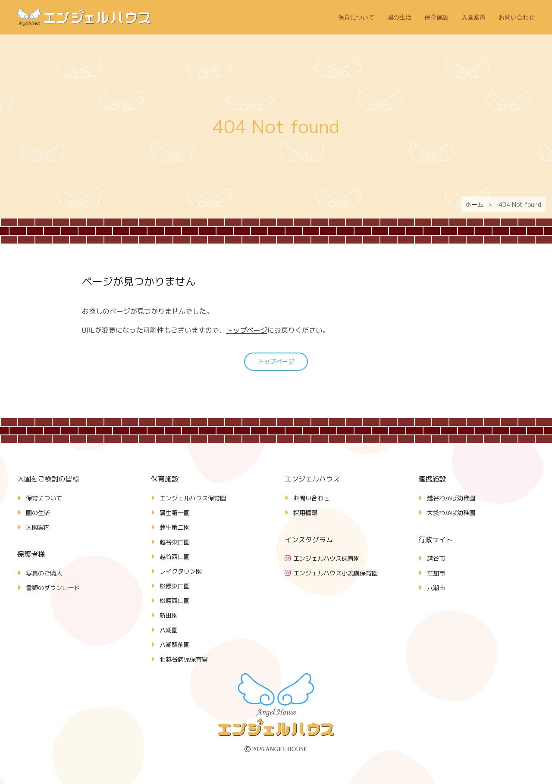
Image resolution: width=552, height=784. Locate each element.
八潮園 (169, 630)
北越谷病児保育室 (184, 659)
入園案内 (473, 17)
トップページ (246, 330)
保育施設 (436, 17)
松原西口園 (175, 601)
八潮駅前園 (175, 644)
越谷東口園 (175, 542)
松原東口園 (175, 586)
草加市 (436, 573)
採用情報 (305, 513)
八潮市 (436, 588)
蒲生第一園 (175, 513)
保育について (356, 17)
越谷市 (436, 558)
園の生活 (399, 17)
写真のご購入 (44, 573)
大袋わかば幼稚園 (451, 513)
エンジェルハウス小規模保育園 (335, 573)
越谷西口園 (175, 557)
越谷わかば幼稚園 (451, 498)
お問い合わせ (517, 17)
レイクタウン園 (181, 571)
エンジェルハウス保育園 (193, 498)
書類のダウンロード (53, 588)
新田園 (169, 615)
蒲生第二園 (175, 527)
